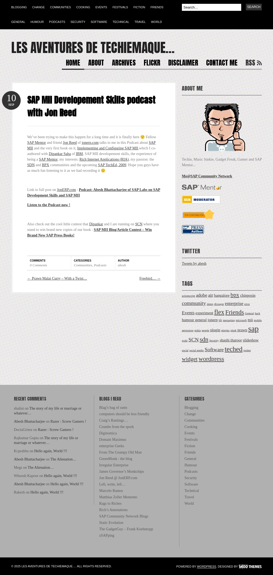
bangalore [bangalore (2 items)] (222, 295)
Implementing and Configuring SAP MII (107, 148)
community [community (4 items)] (194, 303)
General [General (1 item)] (249, 313)
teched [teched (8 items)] (234, 349)
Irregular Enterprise (114, 465)
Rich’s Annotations (113, 510)
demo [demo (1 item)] (210, 304)
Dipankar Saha (60, 154)
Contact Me (222, 63)
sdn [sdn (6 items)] (204, 339)
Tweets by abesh (194, 264)
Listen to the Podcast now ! (48, 205)
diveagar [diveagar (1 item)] (219, 304)
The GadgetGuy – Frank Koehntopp (126, 529)
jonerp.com (90, 143)
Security (78, 21)
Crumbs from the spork (116, 427)
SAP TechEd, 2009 (112, 165)
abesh (122, 265)
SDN (31, 165)
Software (99, 21)
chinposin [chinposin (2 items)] (248, 295)
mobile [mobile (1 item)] (258, 320)
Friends (156, 7)
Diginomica (108, 433)
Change (38, 7)
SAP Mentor (36, 143)
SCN (138, 224)
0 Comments (38, 265)
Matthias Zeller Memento (118, 497)
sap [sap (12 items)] (253, 328)
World (156, 21)
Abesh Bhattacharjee (29, 421)
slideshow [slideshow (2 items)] (251, 340)
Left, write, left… (112, 484)
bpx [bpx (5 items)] (235, 295)
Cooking (83, 7)
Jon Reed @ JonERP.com (118, 478)
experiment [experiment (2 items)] (204, 313)
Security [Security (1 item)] (214, 340)
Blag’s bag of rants (113, 408)
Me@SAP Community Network (207, 176)
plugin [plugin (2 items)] (215, 330)
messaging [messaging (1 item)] (229, 320)
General (18, 21)
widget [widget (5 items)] (190, 359)
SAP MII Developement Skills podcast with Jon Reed (91, 106)
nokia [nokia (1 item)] (197, 330)
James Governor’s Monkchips (121, 472)
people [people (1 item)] (205, 330)
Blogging (19, 7)
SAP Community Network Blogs (123, 516)
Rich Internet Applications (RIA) (104, 159)
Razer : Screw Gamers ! (68, 421)
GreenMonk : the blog (115, 459)
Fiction (139, 7)
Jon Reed (70, 143)
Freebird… (149, 278)
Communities (60, 7)
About (96, 63)
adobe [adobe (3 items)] (201, 295)
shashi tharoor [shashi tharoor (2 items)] (231, 340)
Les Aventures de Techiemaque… (93, 47)
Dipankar (96, 224)
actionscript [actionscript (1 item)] (188, 295)
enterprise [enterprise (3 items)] (234, 303)
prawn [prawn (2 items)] (242, 330)
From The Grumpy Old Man (120, 452)
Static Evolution (111, 523)
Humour (37, 21)
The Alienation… (63, 459)
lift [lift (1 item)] (220, 320)
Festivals (120, 7)
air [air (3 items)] (210, 295)
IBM (79, 154)
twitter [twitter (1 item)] (247, 350)
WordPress (206, 566)
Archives (124, 63)
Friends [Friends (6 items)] (234, 312)
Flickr (152, 63)
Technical (121, 21)
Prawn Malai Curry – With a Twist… (57, 278)
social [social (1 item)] (185, 350)
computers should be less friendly (124, 414)
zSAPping (106, 535)
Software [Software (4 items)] (214, 349)
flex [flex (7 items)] (219, 312)
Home (73, 63)
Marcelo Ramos (111, 491)
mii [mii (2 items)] (250, 320)
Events (101, 7)
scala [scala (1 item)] (184, 340)
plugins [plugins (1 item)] (225, 330)
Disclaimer (183, 63)
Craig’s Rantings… (113, 420)
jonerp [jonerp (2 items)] (213, 320)
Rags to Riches (110, 503)
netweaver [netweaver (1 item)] (188, 330)
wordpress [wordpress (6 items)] (211, 358)
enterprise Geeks (111, 446)
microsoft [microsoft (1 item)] (241, 320)
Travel (140, 21)
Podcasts (57, 21)
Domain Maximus (112, 440)
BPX (45, 165)
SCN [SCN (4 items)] (193, 339)
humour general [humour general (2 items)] (194, 320)
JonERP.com (66, 190)
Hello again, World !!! (50, 451)
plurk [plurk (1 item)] (234, 330)
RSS (250, 63)
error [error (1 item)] (247, 304)
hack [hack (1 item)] (257, 313)
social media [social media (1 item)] (196, 350)
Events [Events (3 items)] (188, 312)
